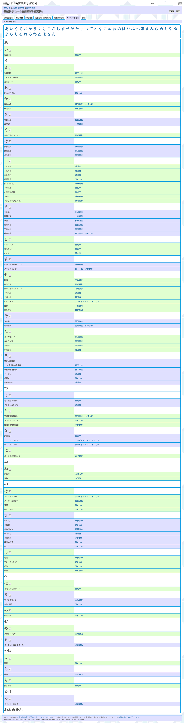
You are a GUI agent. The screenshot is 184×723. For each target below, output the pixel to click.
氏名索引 (28, 18)
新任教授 (19, 18)
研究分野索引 (58, 18)
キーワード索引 (73, 18)
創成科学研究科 (18, 8)
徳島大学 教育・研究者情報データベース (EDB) (34, 717)
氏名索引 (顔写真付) (43, 18)
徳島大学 (6, 8)
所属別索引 (8, 18)
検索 (83, 18)
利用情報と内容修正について (129, 717)
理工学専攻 (30, 8)
